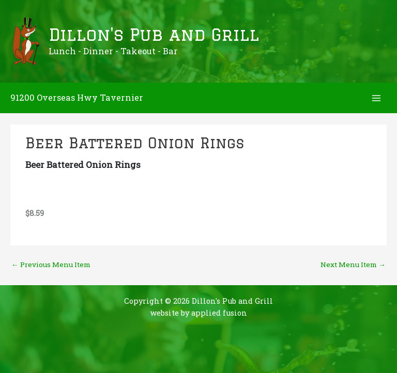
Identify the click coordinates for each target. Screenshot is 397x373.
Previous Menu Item (50, 264)
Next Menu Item (353, 264)
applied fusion (219, 313)
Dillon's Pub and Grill (154, 34)
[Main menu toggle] (376, 97)
